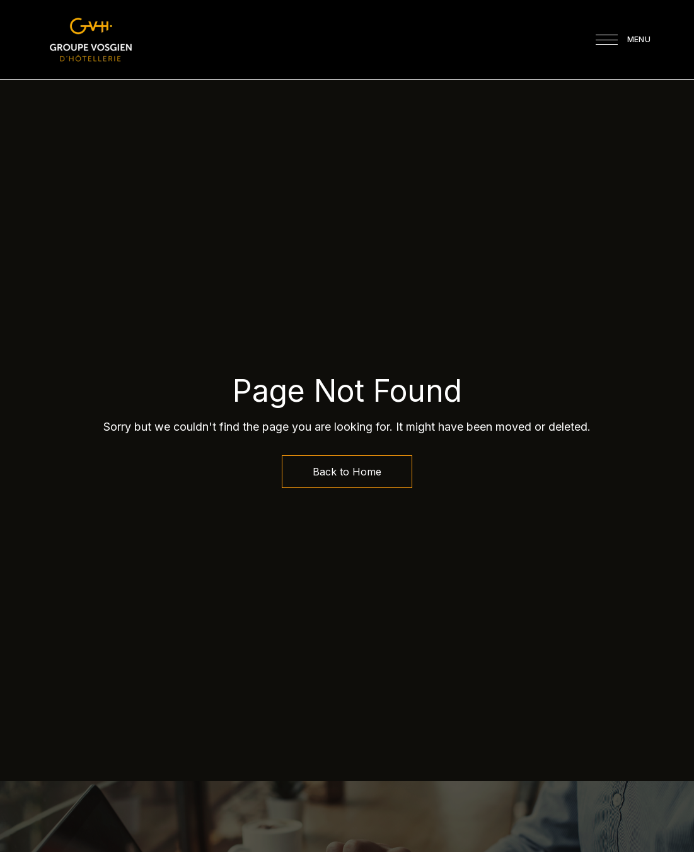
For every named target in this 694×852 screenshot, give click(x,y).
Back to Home (347, 471)
